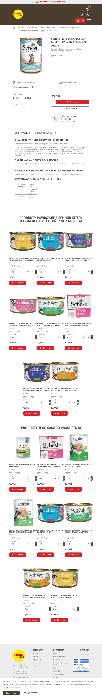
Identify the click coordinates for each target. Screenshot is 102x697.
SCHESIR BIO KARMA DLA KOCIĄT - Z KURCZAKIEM (22, 466)
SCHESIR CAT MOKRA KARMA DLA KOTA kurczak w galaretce (78, 466)
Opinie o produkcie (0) (45, 133)
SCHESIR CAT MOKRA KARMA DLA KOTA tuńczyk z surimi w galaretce (23, 259)
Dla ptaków (37, 663)
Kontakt (55, 677)
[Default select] (19, 272)
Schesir (55, 46)
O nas (55, 654)
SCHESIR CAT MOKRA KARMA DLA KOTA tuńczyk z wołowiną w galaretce (37, 390)
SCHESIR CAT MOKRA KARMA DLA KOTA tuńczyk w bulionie (50, 259)
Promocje (36, 666)
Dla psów (36, 654)
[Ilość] (53, 102)
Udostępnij (24, 105)
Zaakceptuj (11, 693)
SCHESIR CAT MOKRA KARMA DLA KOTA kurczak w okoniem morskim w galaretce (23, 531)
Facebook (83, 654)
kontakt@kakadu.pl (22, 678)
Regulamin (56, 660)
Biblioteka (56, 671)
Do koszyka (72, 102)
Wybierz (13, 269)
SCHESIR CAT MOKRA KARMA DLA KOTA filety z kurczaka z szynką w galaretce (78, 325)
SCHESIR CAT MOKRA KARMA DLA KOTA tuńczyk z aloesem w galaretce (64, 390)
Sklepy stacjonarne (59, 674)
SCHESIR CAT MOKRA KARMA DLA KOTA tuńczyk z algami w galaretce (50, 324)
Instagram (87, 654)
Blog (54, 668)
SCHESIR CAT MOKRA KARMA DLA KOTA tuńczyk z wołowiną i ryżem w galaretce (78, 259)
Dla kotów (36, 657)
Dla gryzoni (37, 660)
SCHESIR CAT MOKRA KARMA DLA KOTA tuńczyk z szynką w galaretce (23, 324)
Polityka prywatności (60, 657)
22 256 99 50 (65, 119)
